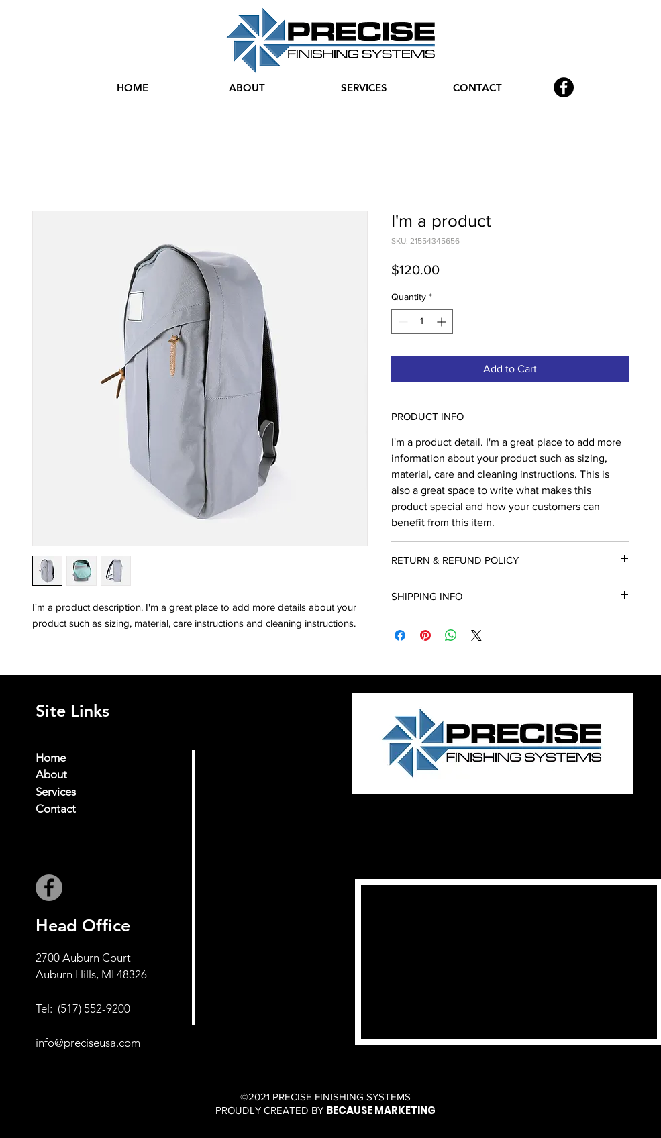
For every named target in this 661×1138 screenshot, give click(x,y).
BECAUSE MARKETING (381, 1110)
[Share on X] (476, 635)
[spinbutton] (422, 321)
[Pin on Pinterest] (425, 635)
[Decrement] (401, 321)
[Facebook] (564, 87)
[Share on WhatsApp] (451, 635)
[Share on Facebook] (400, 635)
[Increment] (442, 321)
